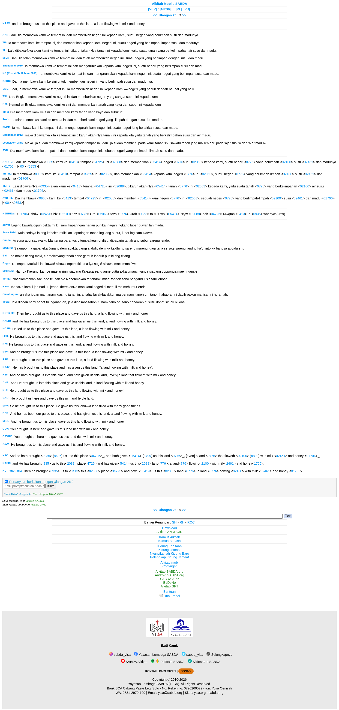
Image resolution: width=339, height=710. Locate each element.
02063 (196, 162)
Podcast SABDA (168, 662)
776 (163, 463)
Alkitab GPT (38, 504)
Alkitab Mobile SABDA (169, 4)
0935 (49, 162)
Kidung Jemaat (170, 550)
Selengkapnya (219, 654)
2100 (205, 463)
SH (174, 522)
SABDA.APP (169, 579)
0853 (32, 166)
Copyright (169, 566)
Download (169, 528)
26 (175, 15)
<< (155, 15)
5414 (123, 463)
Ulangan (165, 15)
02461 (308, 162)
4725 (91, 463)
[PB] (187, 9)
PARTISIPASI (167, 671)
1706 (257, 463)
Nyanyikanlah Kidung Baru (169, 553)
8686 (57, 456)
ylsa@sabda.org (170, 693)
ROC (191, 522)
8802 (254, 456)
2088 (71, 463)
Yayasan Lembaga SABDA (156, 654)
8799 (147, 456)
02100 (286, 162)
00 (22, 166)
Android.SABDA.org (169, 575)
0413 (74, 162)
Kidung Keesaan (169, 546)
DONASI (186, 671)
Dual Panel (169, 596)
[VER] (152, 9)
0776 (179, 162)
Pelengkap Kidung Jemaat (169, 557)
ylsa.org (200, 693)
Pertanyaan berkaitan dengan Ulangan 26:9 (41, 482)
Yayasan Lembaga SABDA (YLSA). (154, 684)
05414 (156, 162)
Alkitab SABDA (35, 500)
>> (184, 15)
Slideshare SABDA (204, 662)
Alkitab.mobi (169, 562)
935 (46, 463)
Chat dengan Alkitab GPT (48, 494)
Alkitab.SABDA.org (169, 571)
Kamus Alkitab (169, 537)
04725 (98, 162)
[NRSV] (165, 9)
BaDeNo (169, 582)
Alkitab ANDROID (169, 532)
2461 (230, 463)
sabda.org (216, 693)
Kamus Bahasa (169, 541)
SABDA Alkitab (134, 662)
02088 (116, 162)
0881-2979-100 (134, 693)
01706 (8, 166)
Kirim (50, 486)
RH (182, 522)
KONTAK (151, 671)
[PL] (179, 9)
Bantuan (169, 591)
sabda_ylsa (120, 654)
